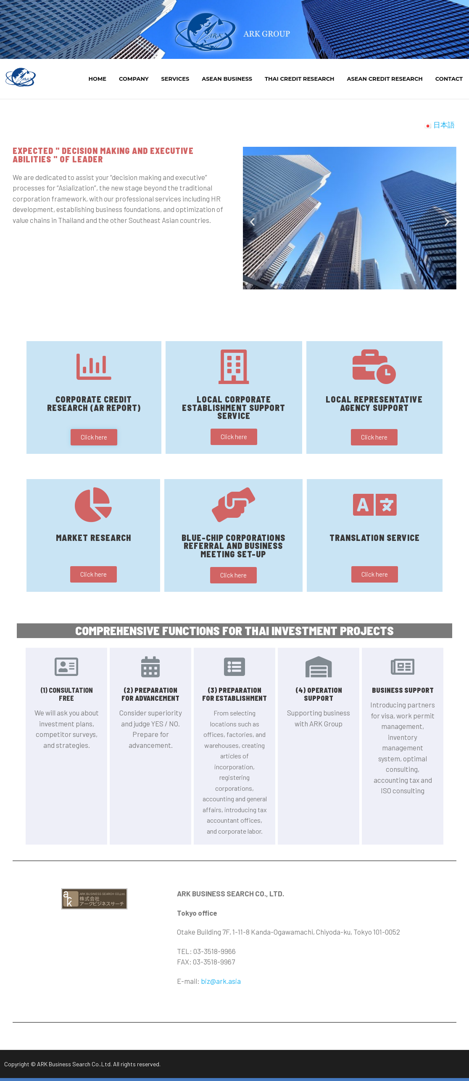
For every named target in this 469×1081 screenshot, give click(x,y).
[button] (330, 303)
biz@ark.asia (221, 984)
